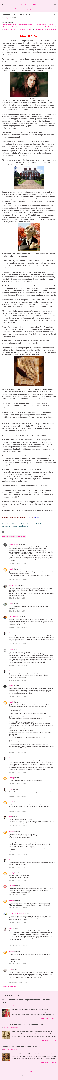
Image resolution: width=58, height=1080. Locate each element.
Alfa (10, 633)
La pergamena (51, 29)
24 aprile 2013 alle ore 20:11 (18, 563)
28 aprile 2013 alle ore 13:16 (18, 880)
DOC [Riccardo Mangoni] (16, 913)
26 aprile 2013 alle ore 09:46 (18, 611)
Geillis (11, 649)
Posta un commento (9, 987)
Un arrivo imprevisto (10, 29)
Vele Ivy (35, 517)
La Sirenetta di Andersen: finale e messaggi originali (22, 1024)
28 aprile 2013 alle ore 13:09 (18, 867)
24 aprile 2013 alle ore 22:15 (18, 580)
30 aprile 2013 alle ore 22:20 (18, 964)
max (10, 969)
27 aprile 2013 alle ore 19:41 (18, 752)
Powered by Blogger (29, 1072)
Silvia (30, 517)
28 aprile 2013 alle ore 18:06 (18, 895)
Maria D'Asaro (13, 585)
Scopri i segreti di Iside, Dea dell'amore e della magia (22, 1046)
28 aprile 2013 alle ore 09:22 (18, 783)
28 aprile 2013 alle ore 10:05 (18, 854)
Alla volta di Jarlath (50, 27)
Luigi (10, 603)
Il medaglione (39, 29)
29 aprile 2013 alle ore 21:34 (18, 946)
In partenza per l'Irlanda (25, 25)
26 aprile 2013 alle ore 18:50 (18, 627)
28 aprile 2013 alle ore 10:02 (18, 826)
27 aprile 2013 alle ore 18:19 (18, 696)
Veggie (11, 685)
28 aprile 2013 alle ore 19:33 (18, 922)
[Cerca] (55, 5)
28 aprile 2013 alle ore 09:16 (18, 772)
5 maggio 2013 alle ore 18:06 (18, 982)
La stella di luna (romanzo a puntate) (13, 536)
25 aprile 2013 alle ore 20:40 (18, 598)
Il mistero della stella (9, 25)
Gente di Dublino (41, 25)
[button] (55, 14)
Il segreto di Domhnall (34, 27)
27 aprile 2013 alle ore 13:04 (18, 665)
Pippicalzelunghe (14, 616)
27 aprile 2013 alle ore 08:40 (18, 644)
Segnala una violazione (29, 1076)
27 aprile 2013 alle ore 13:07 (18, 680)
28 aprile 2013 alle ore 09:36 (18, 796)
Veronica (12, 886)
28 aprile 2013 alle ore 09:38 (18, 811)
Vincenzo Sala (13, 544)
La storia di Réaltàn (25, 29)
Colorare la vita (29, 4)
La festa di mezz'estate (17, 27)
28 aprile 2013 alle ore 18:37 (18, 908)
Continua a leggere (48, 1018)
